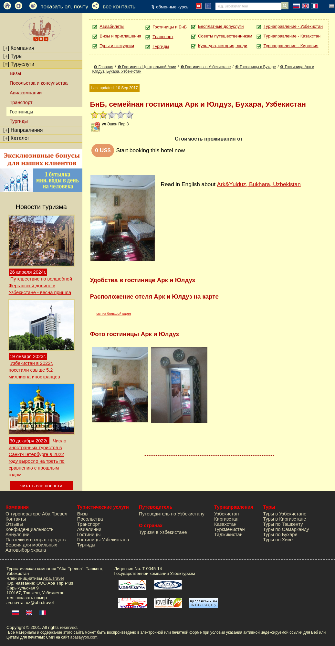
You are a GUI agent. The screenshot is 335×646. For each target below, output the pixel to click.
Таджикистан (228, 534)
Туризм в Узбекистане (163, 532)
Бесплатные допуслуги (221, 26)
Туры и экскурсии (116, 45)
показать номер (31, 597)
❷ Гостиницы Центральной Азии (147, 67)
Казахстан (225, 524)
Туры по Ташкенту (283, 524)
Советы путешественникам (225, 36)
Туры (13, 56)
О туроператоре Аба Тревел (36, 513)
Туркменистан (229, 529)
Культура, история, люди (222, 45)
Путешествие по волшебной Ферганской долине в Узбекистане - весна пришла (40, 285)
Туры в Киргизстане (284, 519)
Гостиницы (89, 534)
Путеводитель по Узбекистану (171, 513)
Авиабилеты (111, 26)
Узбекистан (226, 513)
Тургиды (19, 121)
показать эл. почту (64, 6)
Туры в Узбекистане (284, 513)
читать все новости (41, 485)
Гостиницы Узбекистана (103, 539)
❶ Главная (103, 67)
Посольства (90, 519)
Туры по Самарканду (286, 529)
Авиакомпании (26, 92)
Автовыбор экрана (25, 550)
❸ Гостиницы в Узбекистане (206, 67)
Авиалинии (89, 529)
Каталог (16, 138)
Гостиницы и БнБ (169, 27)
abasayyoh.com (83, 637)
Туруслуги (18, 64)
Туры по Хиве (278, 539)
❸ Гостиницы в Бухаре (255, 67)
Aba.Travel (53, 578)
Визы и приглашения (120, 36)
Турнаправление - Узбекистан (293, 26)
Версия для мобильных (31, 544)
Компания (18, 48)
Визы (15, 73)
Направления (23, 130)
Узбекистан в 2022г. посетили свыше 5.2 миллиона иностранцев (34, 370)
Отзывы (14, 524)
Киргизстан (226, 519)
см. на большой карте (113, 313)
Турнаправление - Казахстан (292, 36)
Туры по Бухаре (280, 534)
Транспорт (21, 102)
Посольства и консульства (39, 83)
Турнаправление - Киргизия (291, 45)
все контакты (120, 6)
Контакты (15, 519)
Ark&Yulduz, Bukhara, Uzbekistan (259, 184)
